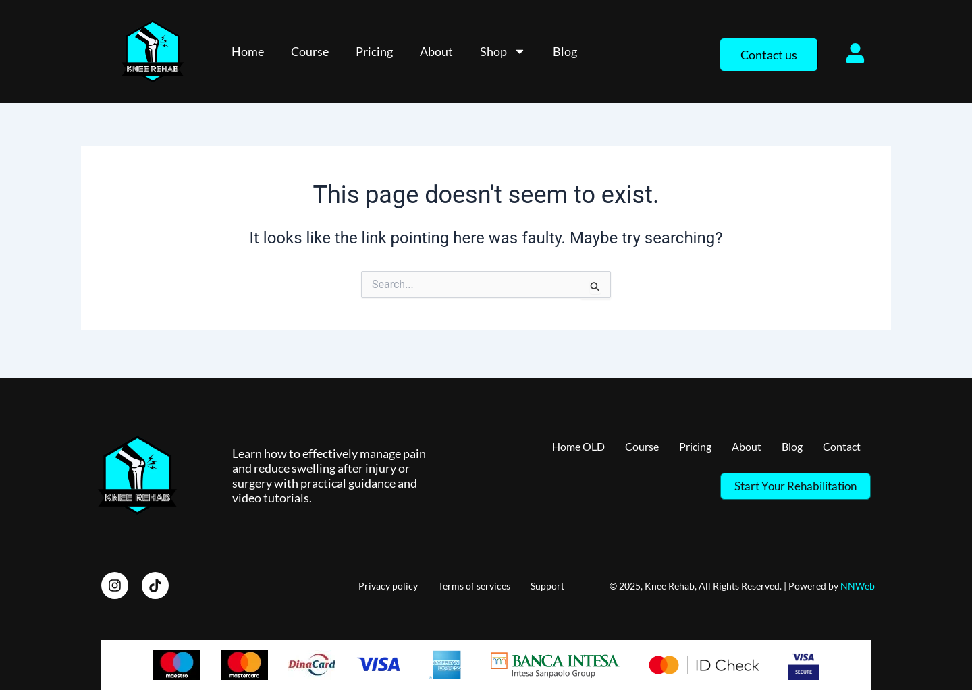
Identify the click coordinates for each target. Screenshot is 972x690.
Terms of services (474, 583)
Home (248, 51)
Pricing (374, 51)
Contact (839, 444)
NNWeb (857, 583)
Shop (503, 51)
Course (310, 51)
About (436, 51)
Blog (565, 51)
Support (547, 583)
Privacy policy (388, 583)
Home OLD (555, 444)
